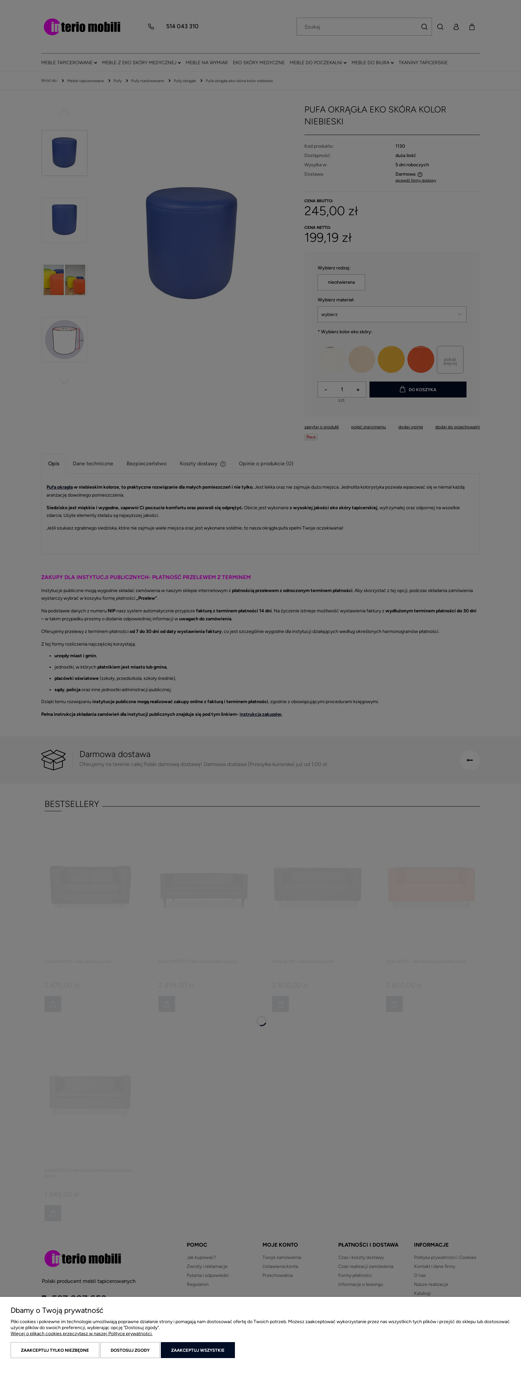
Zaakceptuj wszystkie (198, 1350)
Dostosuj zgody (130, 1350)
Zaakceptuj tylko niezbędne (55, 1350)
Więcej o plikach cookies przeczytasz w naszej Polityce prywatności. (82, 1333)
